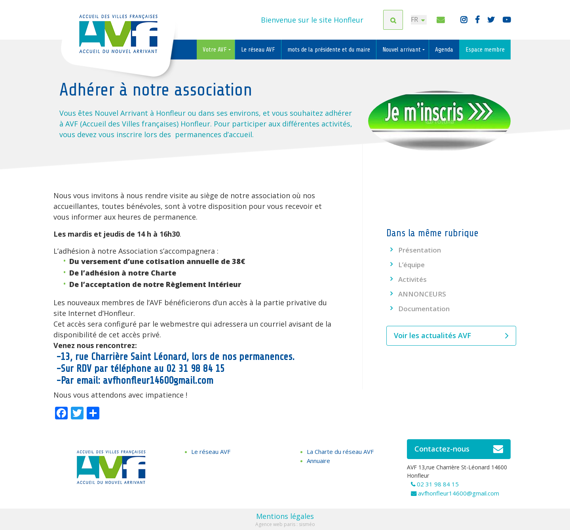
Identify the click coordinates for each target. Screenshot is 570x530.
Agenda (444, 49)
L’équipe (411, 264)
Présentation (419, 249)
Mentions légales (285, 516)
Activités (412, 279)
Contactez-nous (459, 449)
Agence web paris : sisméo (285, 524)
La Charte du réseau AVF (340, 451)
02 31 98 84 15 (438, 484)
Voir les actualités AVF (451, 335)
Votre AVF (215, 49)
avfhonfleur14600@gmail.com (458, 493)
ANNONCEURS (422, 293)
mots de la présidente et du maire (328, 49)
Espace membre (485, 49)
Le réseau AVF (258, 49)
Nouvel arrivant (402, 49)
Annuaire (318, 461)
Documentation (424, 308)
